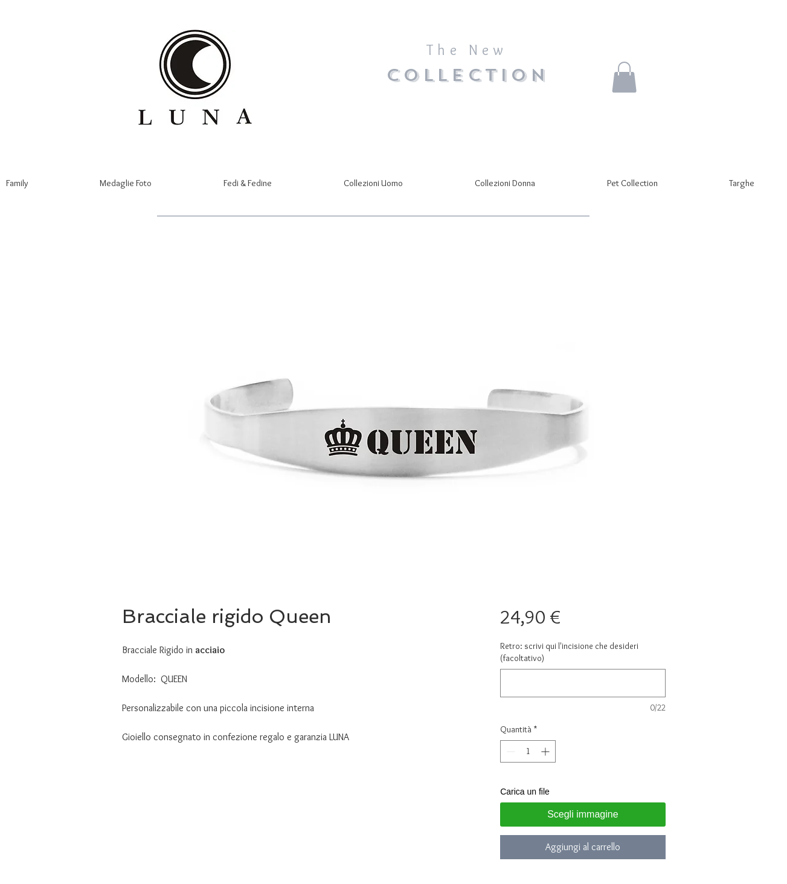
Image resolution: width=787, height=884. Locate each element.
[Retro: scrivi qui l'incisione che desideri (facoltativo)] (582, 683)
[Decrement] (509, 751)
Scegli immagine (582, 814)
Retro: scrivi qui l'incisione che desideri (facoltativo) (569, 651)
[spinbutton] (528, 751)
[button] (624, 77)
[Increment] (546, 751)
